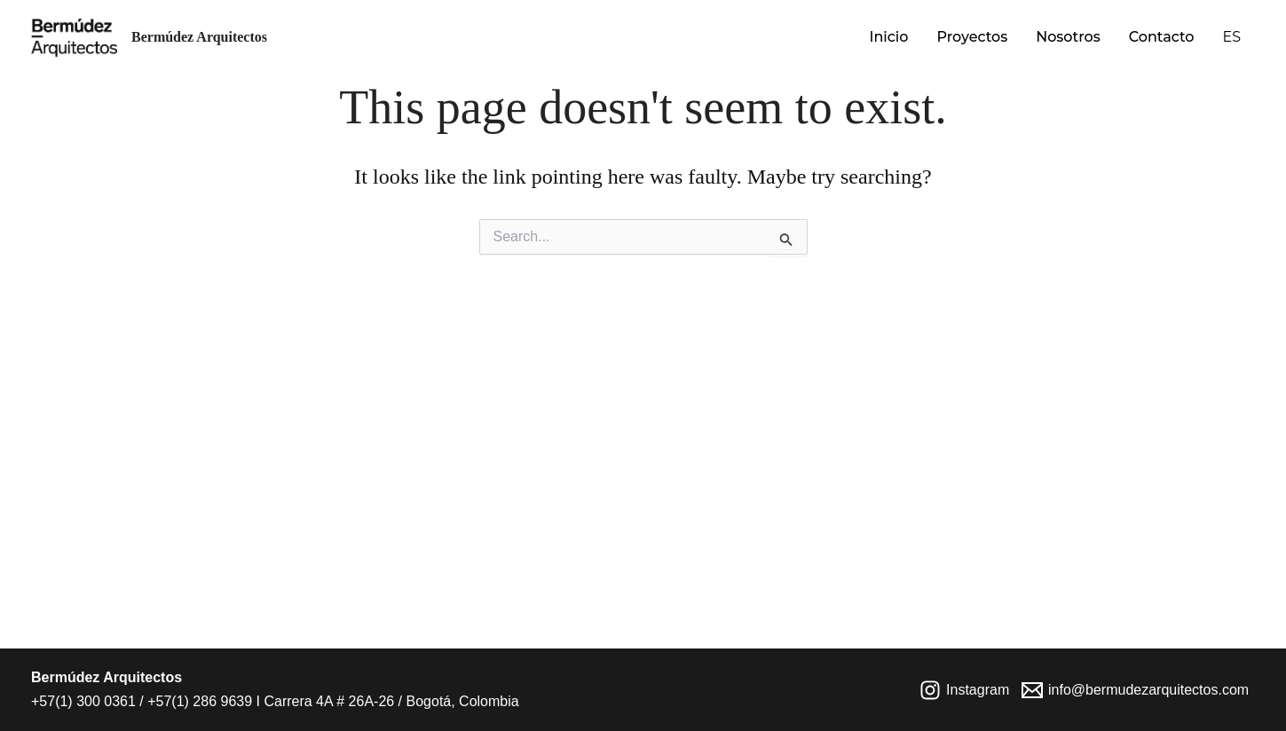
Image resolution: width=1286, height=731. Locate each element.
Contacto (1162, 36)
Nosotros (1068, 36)
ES (1231, 36)
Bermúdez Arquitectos (199, 36)
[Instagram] (964, 690)
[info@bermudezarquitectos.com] (1135, 690)
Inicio (888, 36)
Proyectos (971, 36)
